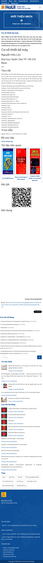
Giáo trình (11, 302)
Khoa (15, 1)
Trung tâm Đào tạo (23, 1)
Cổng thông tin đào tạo (9, 556)
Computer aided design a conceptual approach (35, 178)
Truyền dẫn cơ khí (16, 305)
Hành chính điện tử (8, 552)
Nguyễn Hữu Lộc (21, 485)
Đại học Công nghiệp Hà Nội (11, 548)
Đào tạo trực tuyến (8, 554)
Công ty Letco (14, 3)
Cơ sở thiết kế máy (7, 178)
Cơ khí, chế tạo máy (7, 141)
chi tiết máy (7, 305)
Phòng (10, 1)
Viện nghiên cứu (5, 3)
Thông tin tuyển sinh (8, 550)
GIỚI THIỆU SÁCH (26, 24)
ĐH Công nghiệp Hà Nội (26, 302)
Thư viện (17, 302)
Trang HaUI (4, 1)
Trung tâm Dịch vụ (34, 1)
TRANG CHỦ (16, 24)
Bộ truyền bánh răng (26, 305)
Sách (7, 302)
